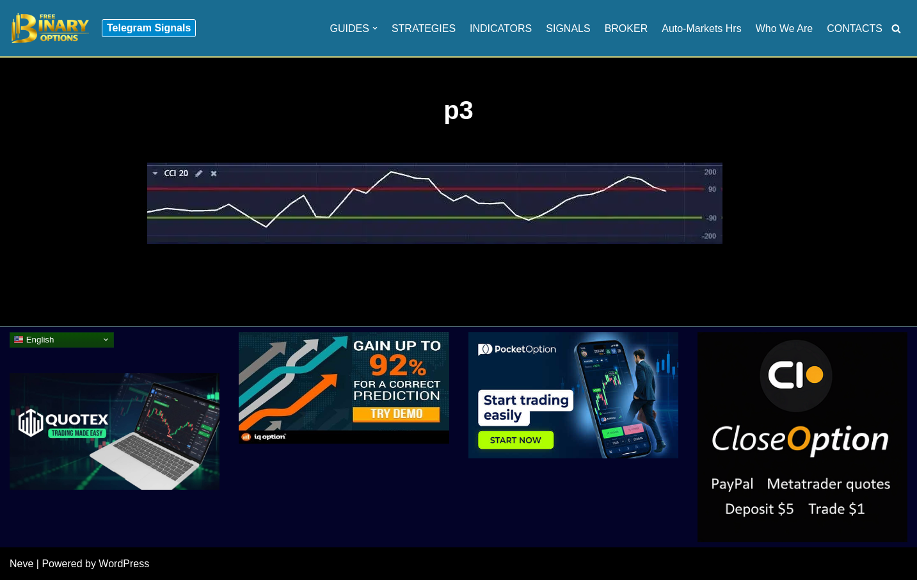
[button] (375, 28)
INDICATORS (501, 28)
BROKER (626, 28)
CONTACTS (854, 28)
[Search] (896, 28)
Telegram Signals (149, 27)
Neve (21, 563)
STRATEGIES (424, 28)
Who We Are (784, 28)
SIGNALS (568, 28)
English (33, 339)
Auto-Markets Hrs (701, 28)
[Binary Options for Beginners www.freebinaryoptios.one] (49, 28)
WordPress (124, 563)
